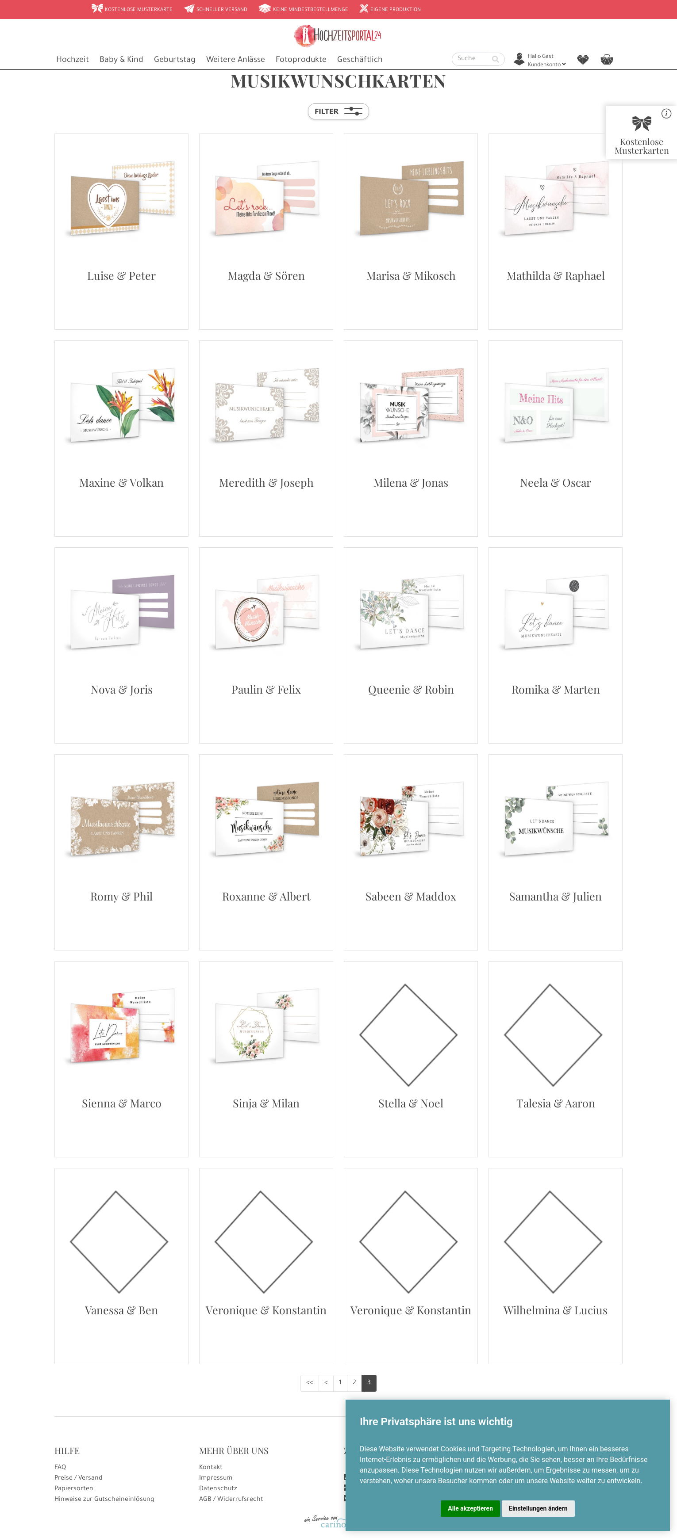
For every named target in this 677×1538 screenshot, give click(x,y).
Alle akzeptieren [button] (470, 1508)
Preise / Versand (78, 1478)
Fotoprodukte (301, 60)
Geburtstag (175, 60)
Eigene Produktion (390, 9)
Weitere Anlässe (235, 60)
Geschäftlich (360, 60)
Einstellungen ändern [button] (538, 1508)
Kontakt (211, 1468)
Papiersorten (73, 1489)
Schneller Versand (215, 9)
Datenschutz (218, 1489)
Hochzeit (72, 60)
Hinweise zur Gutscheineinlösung (104, 1500)
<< (309, 1383)
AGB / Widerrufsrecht (231, 1500)
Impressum (215, 1478)
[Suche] (469, 59)
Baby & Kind (121, 60)
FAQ (60, 1468)
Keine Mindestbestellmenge (303, 9)
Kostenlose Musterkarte (132, 9)
